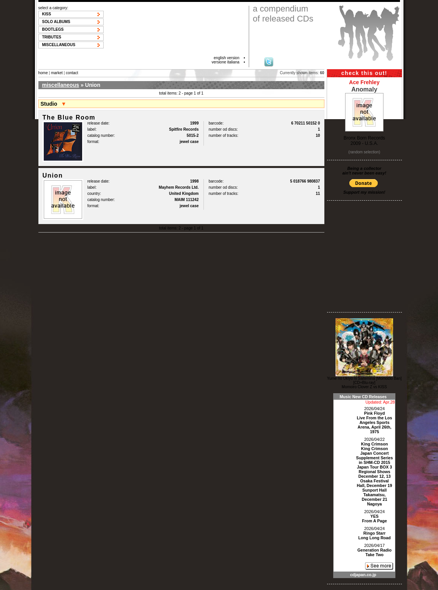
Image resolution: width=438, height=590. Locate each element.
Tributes (51, 37)
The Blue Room (69, 117)
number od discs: (223, 129)
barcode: (216, 123)
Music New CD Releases (363, 396)
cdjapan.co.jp (363, 574)
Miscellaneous (59, 45)
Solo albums (56, 22)
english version (227, 58)
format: (93, 142)
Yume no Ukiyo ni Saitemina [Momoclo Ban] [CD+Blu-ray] (364, 380)
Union (53, 175)
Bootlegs (53, 29)
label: (92, 129)
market (57, 73)
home (43, 73)
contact (72, 73)
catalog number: (101, 135)
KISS (46, 14)
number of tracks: (223, 135)
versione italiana (225, 62)
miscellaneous (60, 85)
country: (94, 193)
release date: (99, 123)
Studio (49, 104)
